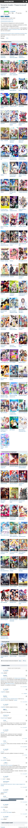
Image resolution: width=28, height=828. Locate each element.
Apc (4, 809)
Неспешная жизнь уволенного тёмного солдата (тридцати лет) (13, 784)
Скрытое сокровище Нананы (12, 698)
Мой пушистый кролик (10, 683)
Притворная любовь (16, 29)
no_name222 (12, 11)
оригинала (3, 700)
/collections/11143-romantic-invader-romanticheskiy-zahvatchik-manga (14, 33)
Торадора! (10, 29)
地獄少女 (5, 709)
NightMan (5, 675)
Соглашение (3, 827)
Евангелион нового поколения (6, 765)
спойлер (15, 700)
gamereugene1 (6, 781)
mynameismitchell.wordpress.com (7, 19)
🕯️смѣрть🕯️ (5, 762)
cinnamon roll (6, 715)
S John (4, 720)
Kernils (4, 796)
